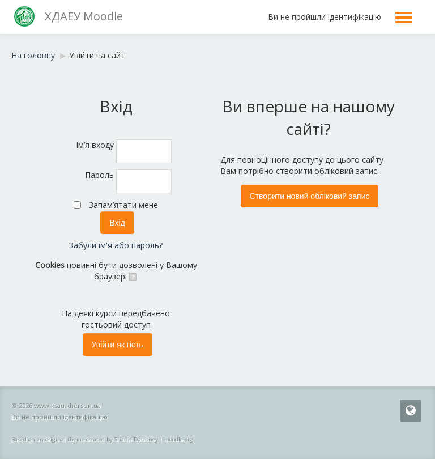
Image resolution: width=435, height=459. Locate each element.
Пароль (99, 174)
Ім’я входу (95, 144)
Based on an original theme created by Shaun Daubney (84, 439)
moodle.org (178, 439)
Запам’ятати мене (123, 204)
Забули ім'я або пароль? (116, 245)
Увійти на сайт (97, 55)
